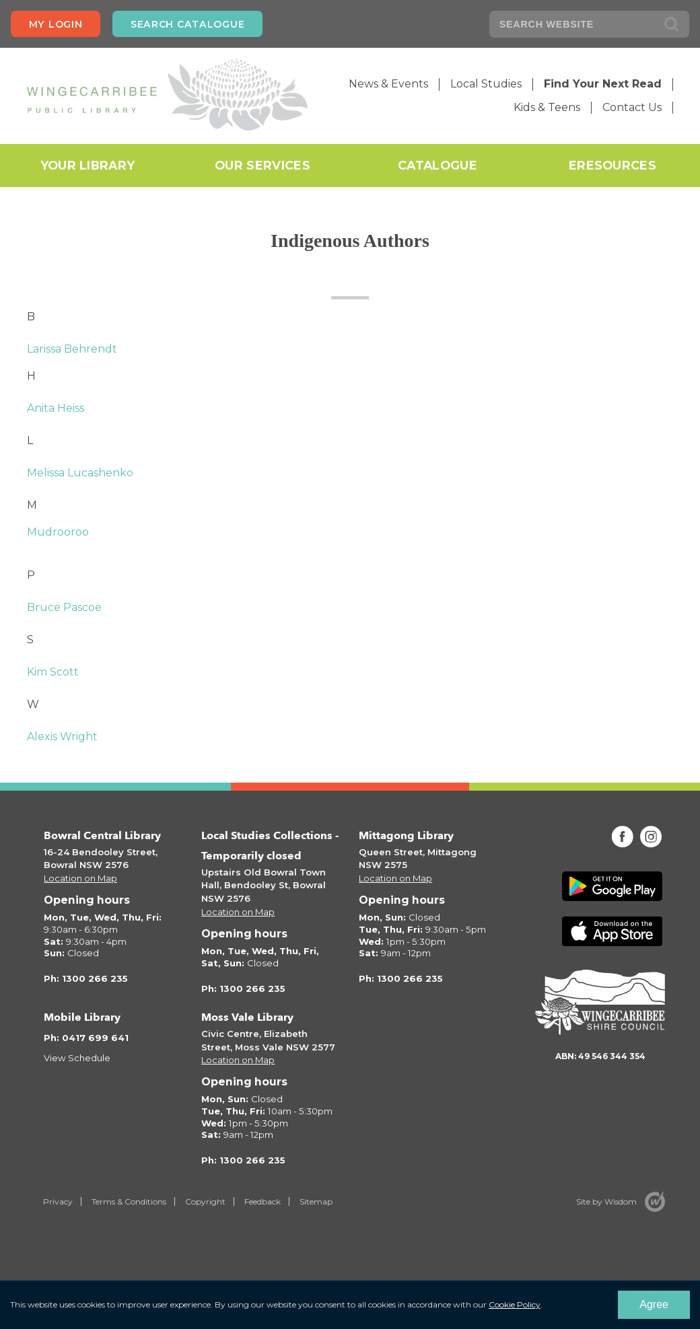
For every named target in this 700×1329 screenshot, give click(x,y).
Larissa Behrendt (72, 349)
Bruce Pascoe (64, 607)
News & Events (388, 83)
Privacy (58, 1201)
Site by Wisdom (606, 1201)
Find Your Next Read (603, 83)
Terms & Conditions (129, 1201)
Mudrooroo (58, 532)
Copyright (205, 1201)
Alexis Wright (62, 736)
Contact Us (632, 107)
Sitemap (316, 1201)
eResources (612, 165)
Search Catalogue (187, 24)
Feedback (262, 1201)
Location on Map (80, 878)
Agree (653, 1304)
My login (56, 24)
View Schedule (77, 1057)
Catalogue (437, 165)
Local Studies (486, 83)
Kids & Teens (547, 107)
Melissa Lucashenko (80, 472)
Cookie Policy (514, 1304)
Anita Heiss (55, 408)
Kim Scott (53, 672)
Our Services (262, 165)
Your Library (87, 165)
